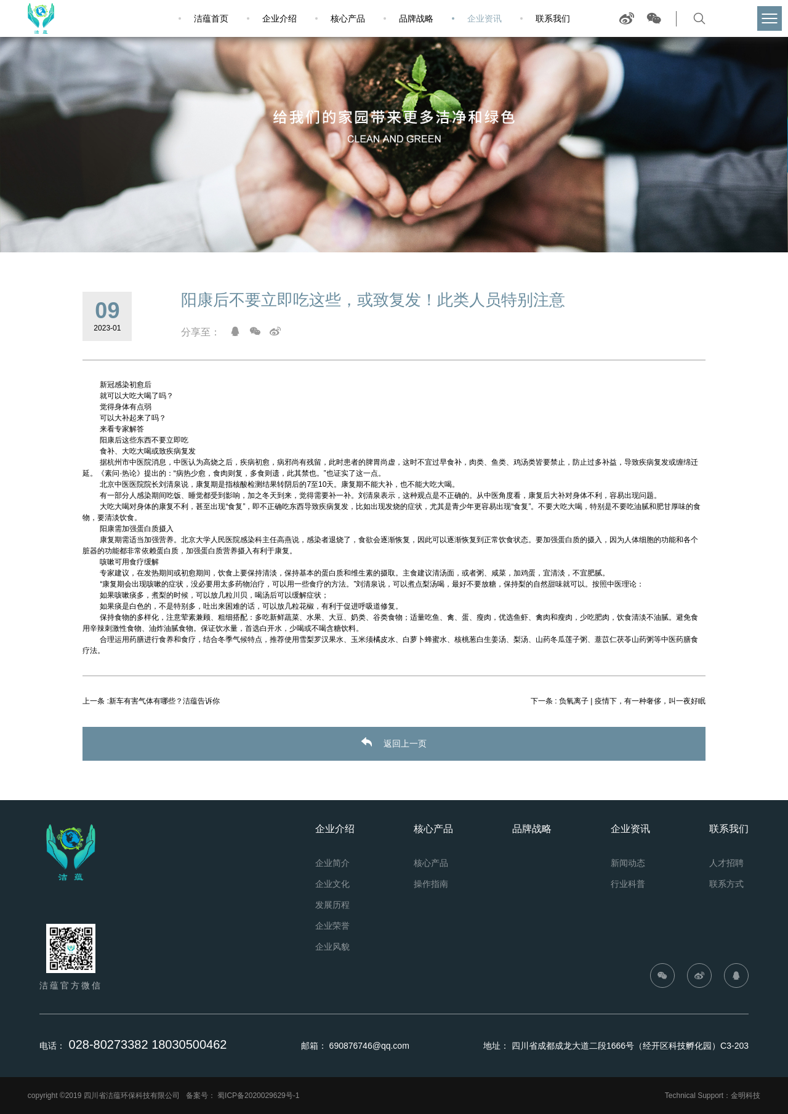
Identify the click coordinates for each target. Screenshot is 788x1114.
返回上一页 (394, 742)
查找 (723, 19)
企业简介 (332, 863)
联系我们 (553, 18)
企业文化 (332, 884)
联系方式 (726, 884)
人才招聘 (726, 863)
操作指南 (431, 884)
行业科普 (628, 884)
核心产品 (348, 18)
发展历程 (332, 904)
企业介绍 (279, 18)
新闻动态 (628, 863)
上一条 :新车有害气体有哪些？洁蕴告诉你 (151, 701)
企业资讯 (484, 18)
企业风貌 (332, 946)
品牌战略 (416, 18)
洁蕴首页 (211, 18)
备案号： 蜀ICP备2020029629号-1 (243, 1095)
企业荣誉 (332, 925)
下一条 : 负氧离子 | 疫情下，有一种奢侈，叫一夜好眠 (618, 701)
